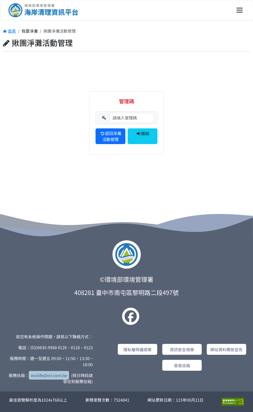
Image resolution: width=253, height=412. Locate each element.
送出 (142, 133)
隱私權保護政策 (137, 349)
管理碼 (126, 101)
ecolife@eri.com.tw (49, 375)
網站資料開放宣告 (226, 349)
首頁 (9, 31)
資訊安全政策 (182, 349)
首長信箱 (182, 365)
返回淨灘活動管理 (110, 136)
